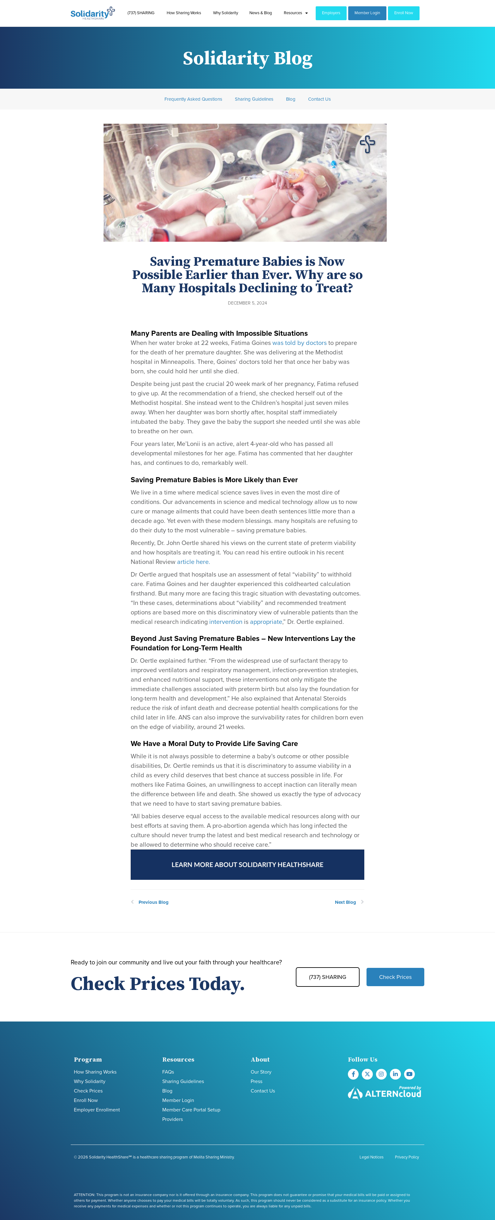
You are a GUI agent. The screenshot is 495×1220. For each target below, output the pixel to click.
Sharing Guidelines (254, 99)
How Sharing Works (184, 12)
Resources (296, 13)
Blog (290, 99)
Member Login (367, 12)
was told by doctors (299, 343)
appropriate (266, 622)
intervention (225, 622)
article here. (193, 562)
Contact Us (319, 99)
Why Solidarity (225, 12)
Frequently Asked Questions (193, 99)
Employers (331, 12)
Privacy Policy (407, 1157)
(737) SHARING (141, 12)
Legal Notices (372, 1157)
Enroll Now (403, 12)
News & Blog (260, 12)
